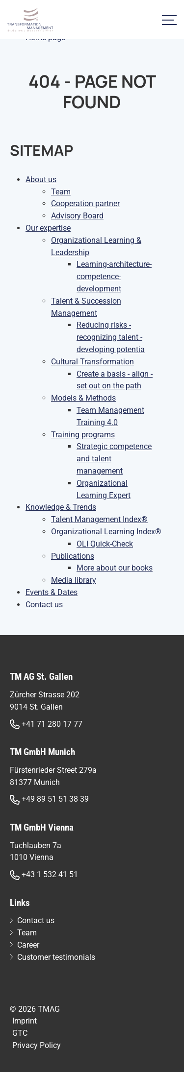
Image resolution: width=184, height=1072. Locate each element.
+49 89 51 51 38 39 (49, 799)
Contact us (35, 920)
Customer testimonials (56, 957)
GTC (19, 1033)
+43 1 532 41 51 (44, 875)
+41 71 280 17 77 (46, 724)
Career (28, 945)
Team (27, 932)
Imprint (24, 1020)
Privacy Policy (36, 1045)
